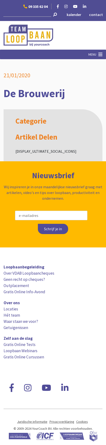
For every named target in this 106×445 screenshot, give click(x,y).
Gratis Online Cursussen (24, 357)
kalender (74, 14)
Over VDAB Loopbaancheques (29, 273)
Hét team (12, 315)
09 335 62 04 (35, 6)
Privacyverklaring (61, 421)
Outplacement (16, 285)
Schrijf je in (53, 229)
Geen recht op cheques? (24, 279)
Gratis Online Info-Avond (24, 291)
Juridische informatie (32, 421)
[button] (92, 54)
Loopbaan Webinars (20, 350)
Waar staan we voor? (21, 321)
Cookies (82, 421)
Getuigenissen (16, 327)
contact (96, 14)
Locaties (11, 309)
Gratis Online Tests (19, 344)
